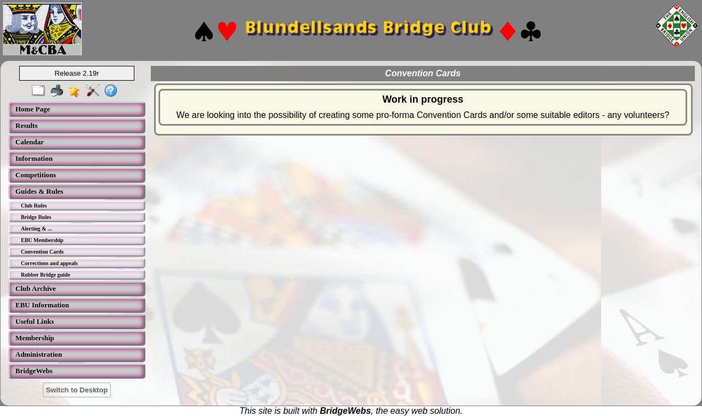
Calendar (29, 142)
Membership (34, 338)
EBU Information (42, 305)
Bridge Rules (36, 217)
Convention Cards (42, 252)
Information (34, 158)
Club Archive (35, 288)
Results (26, 125)
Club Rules (34, 206)
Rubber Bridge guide (45, 275)
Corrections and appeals (49, 263)
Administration (38, 354)
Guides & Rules (39, 191)
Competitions (35, 175)
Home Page (32, 109)
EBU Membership (42, 240)
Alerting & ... (36, 229)
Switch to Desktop (77, 390)
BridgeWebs (34, 371)
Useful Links (34, 321)
